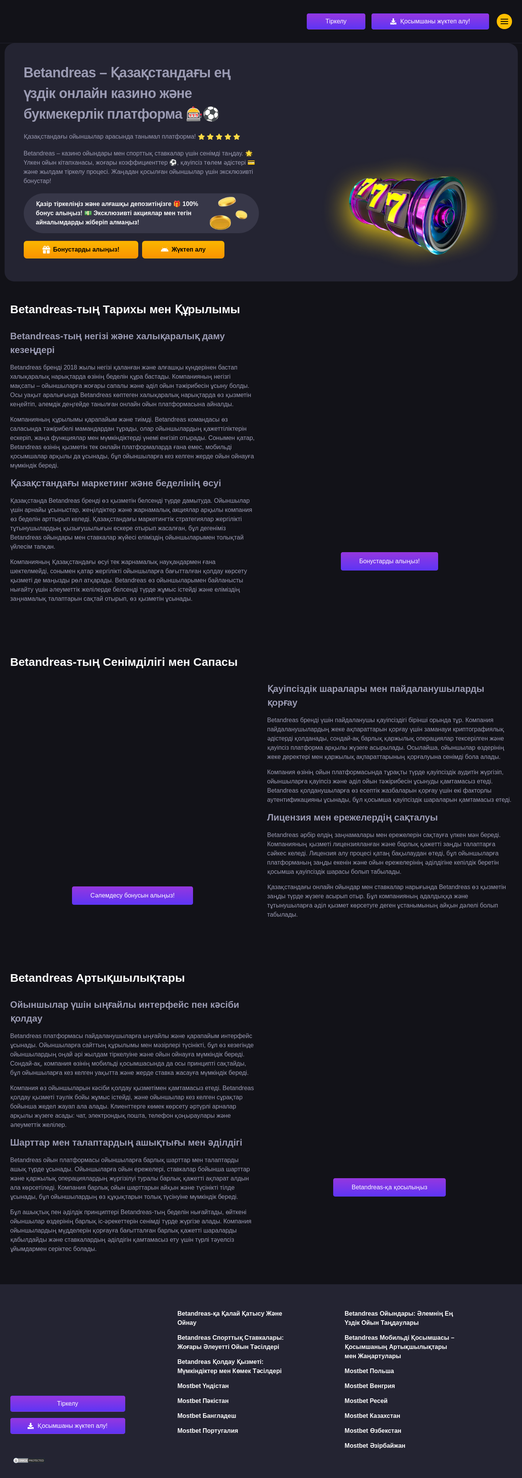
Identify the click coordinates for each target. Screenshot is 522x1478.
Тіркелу (336, 21)
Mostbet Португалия (207, 1430)
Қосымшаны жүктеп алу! (435, 21)
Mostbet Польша (369, 1371)
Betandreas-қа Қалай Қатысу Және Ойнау (229, 1318)
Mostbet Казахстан (372, 1416)
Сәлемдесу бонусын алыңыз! (132, 895)
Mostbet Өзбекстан (373, 1430)
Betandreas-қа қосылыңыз (389, 1187)
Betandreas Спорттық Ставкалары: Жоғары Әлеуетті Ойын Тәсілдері (230, 1342)
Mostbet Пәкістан (203, 1401)
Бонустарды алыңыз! (81, 249)
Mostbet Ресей (366, 1401)
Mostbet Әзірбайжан (375, 1445)
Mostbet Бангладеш (206, 1416)
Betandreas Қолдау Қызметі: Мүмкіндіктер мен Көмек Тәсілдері (229, 1366)
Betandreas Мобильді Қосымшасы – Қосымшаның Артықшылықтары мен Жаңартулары (400, 1346)
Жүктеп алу (183, 249)
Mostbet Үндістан (203, 1386)
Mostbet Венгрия (370, 1386)
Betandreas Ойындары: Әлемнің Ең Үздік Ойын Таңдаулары (399, 1318)
